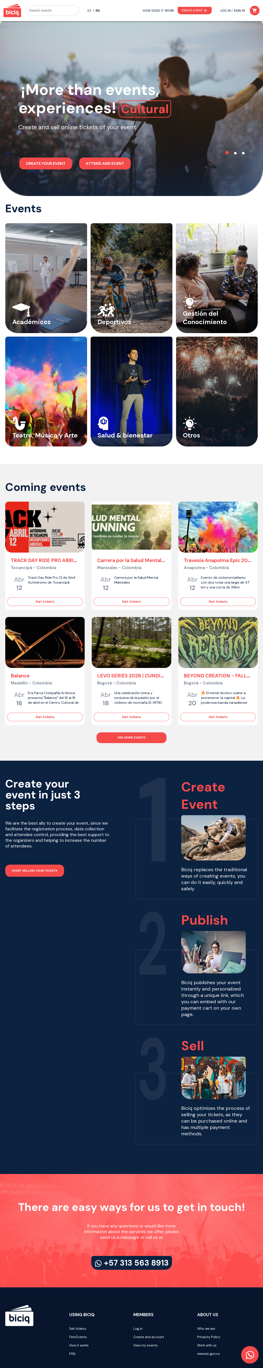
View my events (145, 1317)
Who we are (206, 1300)
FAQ (72, 1325)
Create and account (148, 1308)
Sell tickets (77, 1300)
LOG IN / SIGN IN (233, 11)
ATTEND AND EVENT (105, 141)
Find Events (78, 1308)
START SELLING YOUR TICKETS (34, 842)
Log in (137, 1300)
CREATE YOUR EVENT (46, 141)
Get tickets (45, 573)
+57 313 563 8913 (131, 1234)
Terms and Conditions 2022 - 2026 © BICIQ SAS (221, 1342)
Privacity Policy (208, 1308)
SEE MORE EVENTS (131, 709)
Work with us (206, 1317)
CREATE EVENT (194, 10)
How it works (79, 1317)
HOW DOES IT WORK (158, 11)
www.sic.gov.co (208, 1325)
